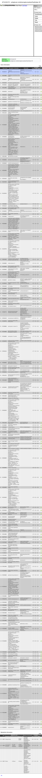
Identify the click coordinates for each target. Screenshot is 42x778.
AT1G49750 (4, 321)
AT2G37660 (4, 429)
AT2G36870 (4, 211)
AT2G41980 (4, 620)
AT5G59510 (4, 306)
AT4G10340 (4, 609)
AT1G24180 (4, 510)
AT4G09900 (4, 263)
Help (35, 9)
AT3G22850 (4, 368)
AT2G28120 (4, 607)
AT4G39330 (4, 136)
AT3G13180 (4, 395)
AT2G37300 (4, 274)
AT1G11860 (4, 441)
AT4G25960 (4, 216)
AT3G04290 (4, 427)
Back (35, 6)
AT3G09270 (4, 101)
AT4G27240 (4, 97)
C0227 (3, 761)
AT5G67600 (4, 146)
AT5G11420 (4, 112)
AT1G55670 (4, 657)
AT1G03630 (4, 108)
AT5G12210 (4, 375)
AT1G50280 (4, 393)
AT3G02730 (4, 370)
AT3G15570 (4, 94)
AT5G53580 (4, 605)
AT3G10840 (4, 519)
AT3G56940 (4, 269)
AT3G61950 (4, 663)
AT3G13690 (4, 534)
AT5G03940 (4, 387)
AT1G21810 (4, 293)
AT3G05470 (4, 618)
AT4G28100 (4, 410)
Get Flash (24, 5)
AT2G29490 (4, 684)
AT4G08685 (4, 615)
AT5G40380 (4, 513)
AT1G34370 (4, 341)
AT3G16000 (4, 555)
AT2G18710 (4, 666)
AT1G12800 (4, 562)
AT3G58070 (4, 522)
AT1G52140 (4, 693)
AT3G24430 (4, 286)
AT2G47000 (4, 702)
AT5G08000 (4, 362)
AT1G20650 (4, 570)
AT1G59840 (4, 448)
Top (1, 775)
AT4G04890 (4, 203)
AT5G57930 (4, 259)
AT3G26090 (4, 628)
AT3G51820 (4, 231)
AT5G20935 (4, 170)
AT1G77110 (4, 537)
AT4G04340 (4, 545)
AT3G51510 (4, 351)
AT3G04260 (4, 298)
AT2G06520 (4, 366)
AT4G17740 (4, 398)
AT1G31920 (4, 266)
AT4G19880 (4, 75)
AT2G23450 (4, 487)
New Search (37, 7)
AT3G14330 (4, 208)
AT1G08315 (4, 552)
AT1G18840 (4, 560)
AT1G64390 (4, 660)
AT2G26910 (4, 159)
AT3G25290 (4, 443)
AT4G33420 (4, 82)
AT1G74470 (4, 181)
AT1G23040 (4, 434)
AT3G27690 (4, 566)
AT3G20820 (4, 655)
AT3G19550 (4, 712)
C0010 (3, 745)
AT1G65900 (4, 477)
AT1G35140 (4, 283)
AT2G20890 (4, 671)
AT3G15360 (4, 612)
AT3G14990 (4, 87)
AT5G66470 (4, 653)
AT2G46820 (4, 336)
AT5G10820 (4, 214)
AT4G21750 (4, 623)
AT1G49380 (4, 425)
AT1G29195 (4, 124)
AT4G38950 (4, 288)
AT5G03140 (4, 205)
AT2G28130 (4, 586)
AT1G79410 (4, 542)
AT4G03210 (4, 530)
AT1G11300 (4, 380)
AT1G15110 (4, 724)
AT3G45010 (4, 110)
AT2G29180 (4, 497)
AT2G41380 (4, 105)
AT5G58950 (4, 527)
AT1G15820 (4, 331)
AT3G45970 (4, 727)
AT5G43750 (4, 598)
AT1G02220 (4, 680)
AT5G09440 (4, 99)
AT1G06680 (4, 326)
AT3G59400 (4, 550)
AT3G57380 (4, 721)
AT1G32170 (4, 71)
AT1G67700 (4, 248)
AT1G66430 (4, 668)
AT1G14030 (4, 301)
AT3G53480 (4, 575)
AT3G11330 (4, 422)
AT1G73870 (4, 539)
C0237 (3, 739)
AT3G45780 (4, 91)
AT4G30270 (4, 79)
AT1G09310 (4, 548)
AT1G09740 (4, 525)
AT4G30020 (4, 303)
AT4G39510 (4, 84)
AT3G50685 (4, 236)
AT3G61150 (4, 318)
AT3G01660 (4, 602)
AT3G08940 (4, 507)
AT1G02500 (4, 675)
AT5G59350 (4, 458)
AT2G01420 (4, 178)
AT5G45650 (4, 467)
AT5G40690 (4, 223)
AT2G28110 (4, 295)
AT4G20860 (4, 596)
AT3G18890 (4, 438)
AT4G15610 (4, 558)
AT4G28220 (4, 163)
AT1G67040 (4, 193)
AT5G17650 (4, 156)
